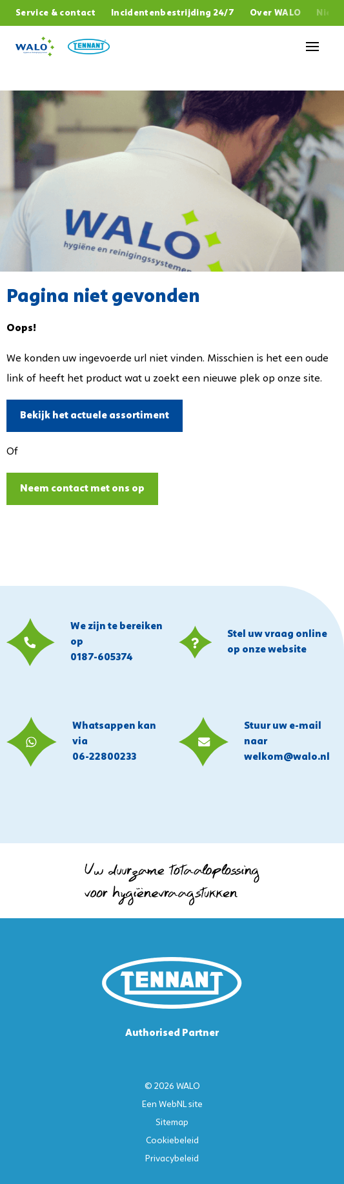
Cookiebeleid (172, 1141)
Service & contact (55, 13)
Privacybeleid (172, 1159)
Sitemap (172, 1123)
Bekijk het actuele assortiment (94, 416)
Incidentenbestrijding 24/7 (172, 13)
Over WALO (275, 13)
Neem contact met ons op (82, 489)
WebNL (173, 1105)
